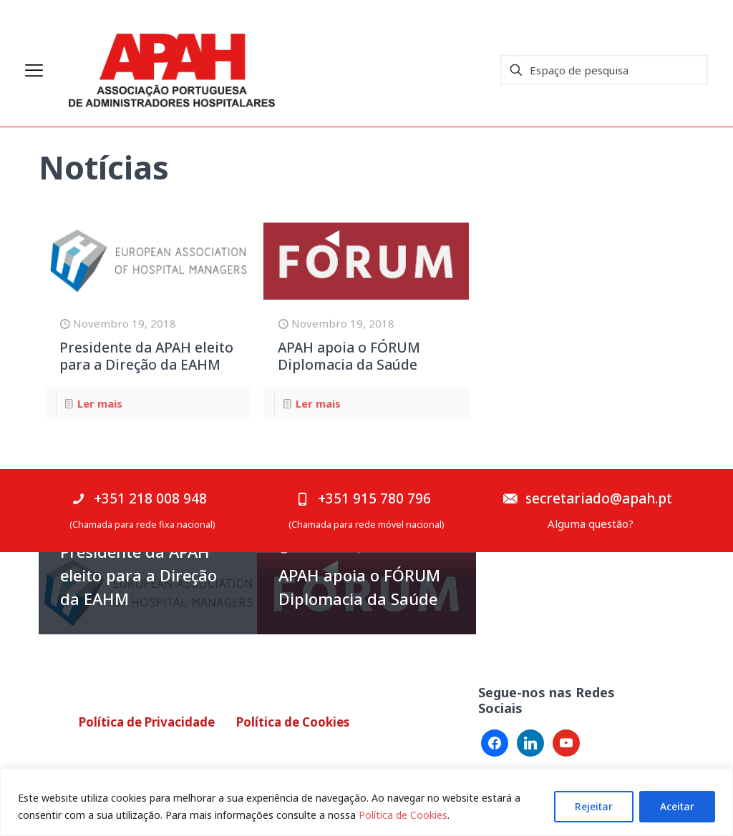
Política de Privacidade (147, 722)
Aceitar (677, 806)
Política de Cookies (403, 815)
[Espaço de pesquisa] (604, 70)
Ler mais (99, 403)
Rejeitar (594, 806)
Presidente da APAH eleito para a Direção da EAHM (146, 356)
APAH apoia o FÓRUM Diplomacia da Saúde (349, 356)
